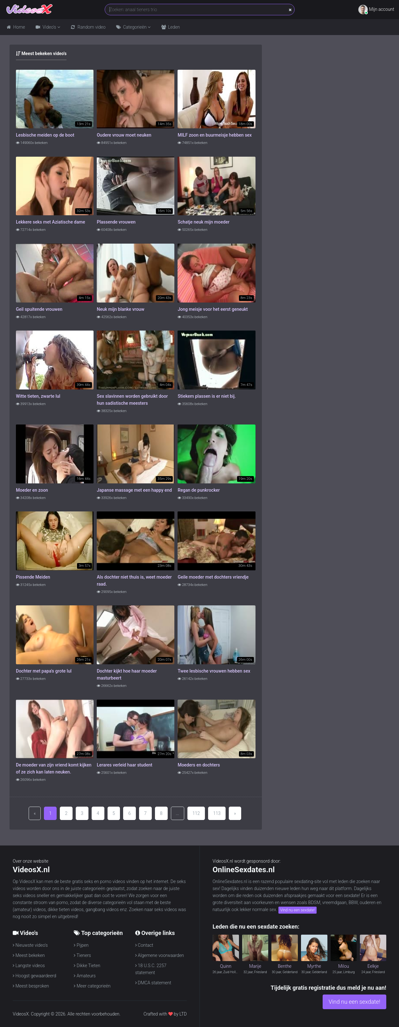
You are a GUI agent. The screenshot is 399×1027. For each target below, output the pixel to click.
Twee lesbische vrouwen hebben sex (214, 671)
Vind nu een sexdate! (297, 910)
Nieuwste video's (30, 945)
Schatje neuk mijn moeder (203, 222)
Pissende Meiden (33, 577)
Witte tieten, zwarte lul (38, 396)
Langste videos (29, 965)
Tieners (82, 955)
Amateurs (84, 975)
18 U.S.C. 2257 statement (150, 968)
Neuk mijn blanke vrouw (120, 309)
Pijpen (81, 945)
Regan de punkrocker (199, 490)
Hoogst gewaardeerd (34, 975)
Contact (144, 945)
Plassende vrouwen (116, 222)
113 (216, 813)
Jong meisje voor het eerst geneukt (213, 309)
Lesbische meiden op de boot (45, 135)
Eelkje (373, 966)
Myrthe (314, 966)
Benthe (284, 966)
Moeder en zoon (32, 490)
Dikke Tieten (87, 965)
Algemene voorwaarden (159, 955)
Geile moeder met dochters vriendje (213, 577)
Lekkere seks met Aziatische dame (50, 222)
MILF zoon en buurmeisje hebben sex (215, 135)
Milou (343, 966)
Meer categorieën (92, 985)
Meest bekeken (29, 955)
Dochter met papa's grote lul (44, 671)
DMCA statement (153, 982)
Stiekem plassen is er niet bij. (207, 396)
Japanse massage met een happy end (134, 490)
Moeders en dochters (199, 764)
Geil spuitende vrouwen (39, 309)
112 (196, 813)
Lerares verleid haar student (124, 764)
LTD (183, 1013)
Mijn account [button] (376, 9)
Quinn (225, 966)
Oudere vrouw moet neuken (124, 135)
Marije (255, 966)
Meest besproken (31, 985)
